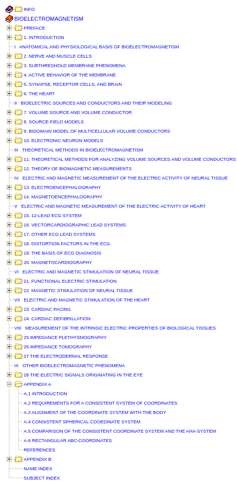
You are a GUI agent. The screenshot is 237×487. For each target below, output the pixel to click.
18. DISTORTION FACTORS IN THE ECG (67, 243)
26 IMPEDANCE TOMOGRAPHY (58, 346)
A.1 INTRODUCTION (45, 393)
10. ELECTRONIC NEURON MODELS (63, 140)
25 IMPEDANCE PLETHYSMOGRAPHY (65, 337)
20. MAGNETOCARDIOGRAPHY (58, 262)
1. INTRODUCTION (44, 37)
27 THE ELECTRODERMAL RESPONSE (66, 356)
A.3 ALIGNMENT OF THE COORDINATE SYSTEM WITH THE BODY (95, 412)
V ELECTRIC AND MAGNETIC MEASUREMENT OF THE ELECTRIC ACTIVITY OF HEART (110, 206)
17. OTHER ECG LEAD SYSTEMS (59, 234)
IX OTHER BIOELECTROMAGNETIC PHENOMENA (69, 365)
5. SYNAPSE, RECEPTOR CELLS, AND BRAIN (73, 84)
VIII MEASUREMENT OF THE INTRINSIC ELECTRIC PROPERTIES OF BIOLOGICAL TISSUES (115, 328)
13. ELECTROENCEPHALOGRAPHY (62, 187)
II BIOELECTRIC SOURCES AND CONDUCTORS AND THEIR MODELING (93, 103)
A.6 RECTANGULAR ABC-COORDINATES (68, 440)
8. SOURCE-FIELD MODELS (54, 121)
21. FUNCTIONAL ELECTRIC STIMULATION (70, 281)
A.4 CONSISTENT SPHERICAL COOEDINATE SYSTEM (82, 421)
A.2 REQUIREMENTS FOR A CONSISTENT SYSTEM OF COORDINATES (100, 403)
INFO (29, 9)
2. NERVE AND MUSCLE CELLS (58, 56)
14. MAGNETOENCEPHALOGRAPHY (63, 196)
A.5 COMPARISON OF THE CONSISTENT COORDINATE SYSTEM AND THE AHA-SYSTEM (120, 431)
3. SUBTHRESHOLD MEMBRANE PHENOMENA (74, 65)
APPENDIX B (37, 459)
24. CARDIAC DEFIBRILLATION (57, 318)
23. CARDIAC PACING (47, 309)
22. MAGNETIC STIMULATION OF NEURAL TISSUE (78, 290)
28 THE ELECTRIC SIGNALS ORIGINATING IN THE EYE (83, 375)
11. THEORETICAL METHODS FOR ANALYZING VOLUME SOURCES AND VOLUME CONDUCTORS (130, 159)
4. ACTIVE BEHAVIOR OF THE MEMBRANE (70, 75)
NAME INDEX (38, 468)
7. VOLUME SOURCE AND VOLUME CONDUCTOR (78, 112)
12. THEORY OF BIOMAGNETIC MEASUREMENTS (78, 168)
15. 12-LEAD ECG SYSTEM (52, 215)
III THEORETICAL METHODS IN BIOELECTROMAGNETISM (78, 150)
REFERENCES (39, 450)
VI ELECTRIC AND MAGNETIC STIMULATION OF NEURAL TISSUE (86, 271)
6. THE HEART (39, 93)
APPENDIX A (37, 384)
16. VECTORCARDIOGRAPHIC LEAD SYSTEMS (75, 225)
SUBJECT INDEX (42, 478)
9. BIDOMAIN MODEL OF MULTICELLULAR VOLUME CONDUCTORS (97, 131)
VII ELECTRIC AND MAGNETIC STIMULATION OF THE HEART (82, 300)
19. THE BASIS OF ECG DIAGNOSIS (62, 253)
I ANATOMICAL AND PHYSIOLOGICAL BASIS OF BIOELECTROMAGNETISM (96, 46)
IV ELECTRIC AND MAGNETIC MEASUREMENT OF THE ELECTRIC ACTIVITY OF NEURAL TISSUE (121, 178)
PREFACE (34, 28)
